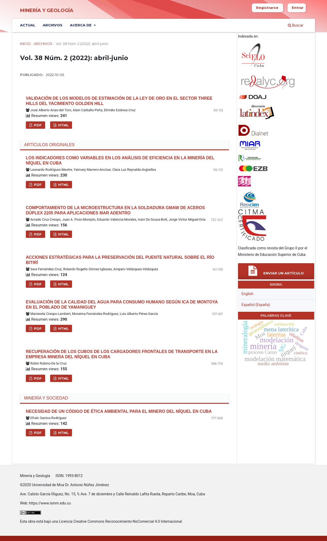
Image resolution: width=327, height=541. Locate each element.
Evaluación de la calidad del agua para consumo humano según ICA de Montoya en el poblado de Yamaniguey (122, 304)
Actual (27, 25)
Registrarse (267, 7)
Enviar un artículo (276, 271)
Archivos (52, 25)
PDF (37, 125)
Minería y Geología (46, 10)
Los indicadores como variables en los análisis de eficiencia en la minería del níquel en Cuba (120, 160)
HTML (63, 125)
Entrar (298, 7)
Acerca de (81, 25)
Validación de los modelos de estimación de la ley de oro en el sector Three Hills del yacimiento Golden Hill (119, 101)
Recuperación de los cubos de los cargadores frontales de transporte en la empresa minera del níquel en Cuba (121, 354)
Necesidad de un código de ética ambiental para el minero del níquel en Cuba (119, 411)
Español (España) (256, 305)
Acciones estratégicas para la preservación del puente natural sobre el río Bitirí (120, 260)
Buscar (296, 25)
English (247, 294)
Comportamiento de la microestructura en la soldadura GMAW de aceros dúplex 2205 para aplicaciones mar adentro (115, 210)
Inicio (25, 44)
